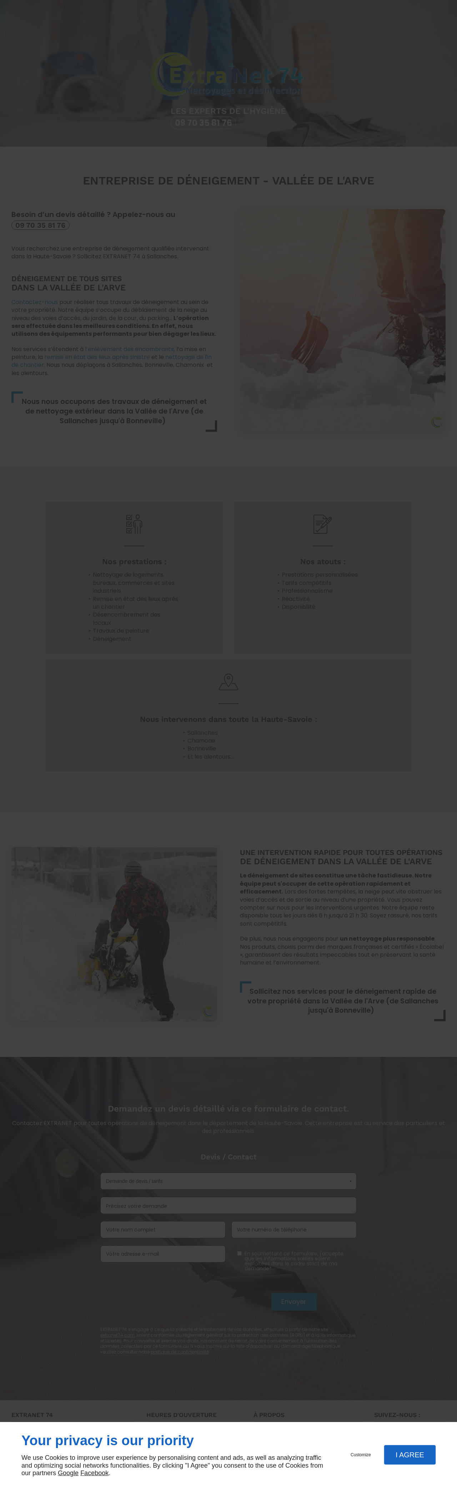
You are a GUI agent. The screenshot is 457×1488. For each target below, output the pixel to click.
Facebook (94, 1473)
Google (68, 1473)
